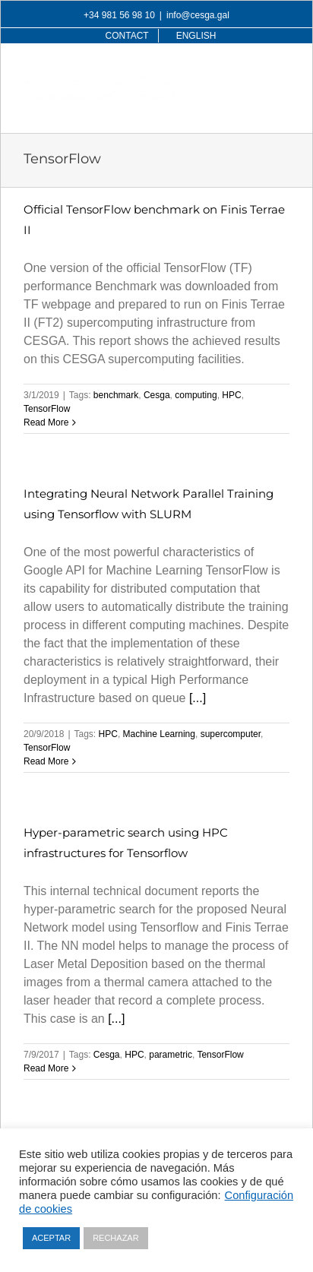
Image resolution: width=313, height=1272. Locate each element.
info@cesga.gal (197, 15)
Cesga (157, 395)
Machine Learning (159, 734)
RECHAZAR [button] (116, 1237)
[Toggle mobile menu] (281, 74)
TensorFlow (47, 408)
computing (196, 395)
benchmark (115, 395)
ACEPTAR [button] (51, 1237)
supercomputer (231, 734)
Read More (46, 422)
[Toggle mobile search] (250, 74)
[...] (197, 697)
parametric (170, 1054)
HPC (231, 395)
